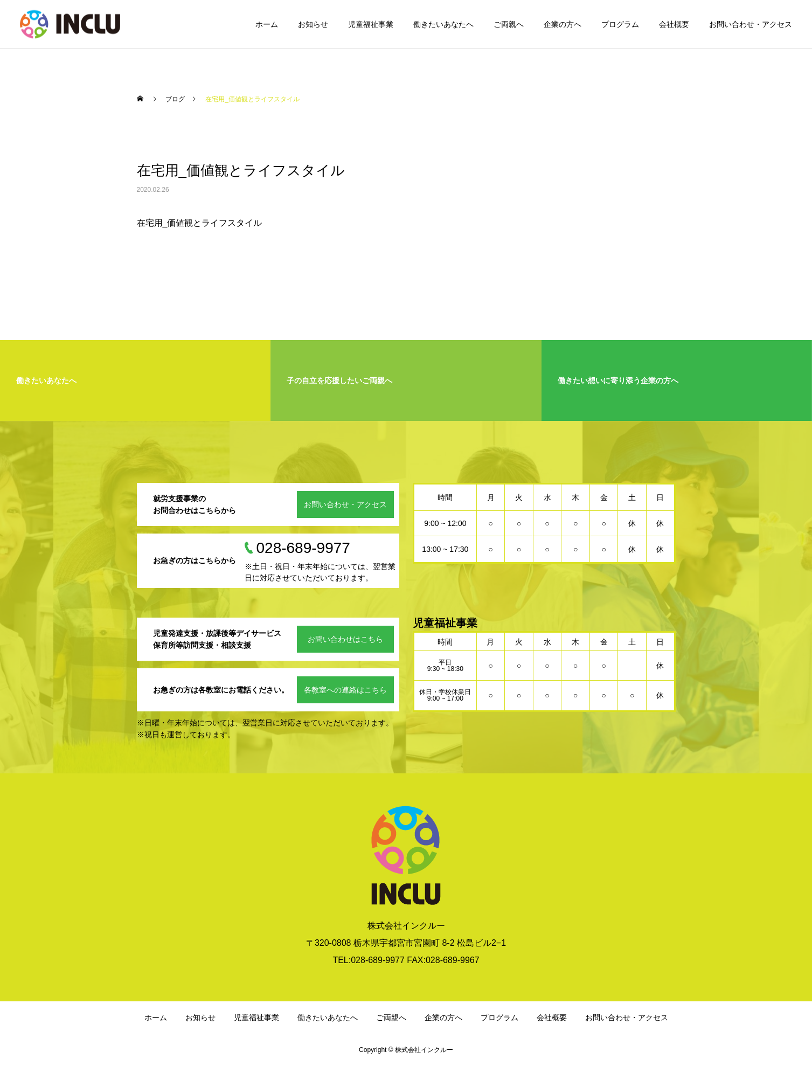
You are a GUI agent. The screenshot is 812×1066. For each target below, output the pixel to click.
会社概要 (674, 24)
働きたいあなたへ (443, 24)
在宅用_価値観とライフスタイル (199, 222)
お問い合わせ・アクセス (750, 24)
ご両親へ (509, 24)
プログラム (620, 24)
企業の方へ (562, 24)
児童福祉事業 (370, 24)
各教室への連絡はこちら (345, 690)
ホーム (266, 24)
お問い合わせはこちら (345, 639)
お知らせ (313, 24)
